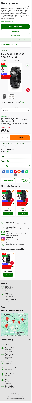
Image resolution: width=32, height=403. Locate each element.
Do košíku (20, 138)
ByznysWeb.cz (20, 398)
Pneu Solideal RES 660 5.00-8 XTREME (22, 204)
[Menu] (29, 44)
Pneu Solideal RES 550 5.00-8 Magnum (8, 204)
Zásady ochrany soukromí (21, 396)
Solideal (7, 151)
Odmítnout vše (15, 31)
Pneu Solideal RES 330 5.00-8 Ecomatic (8, 266)
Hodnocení (3, 60)
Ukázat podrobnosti (15, 35)
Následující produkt (24, 180)
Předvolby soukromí (9, 396)
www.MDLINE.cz (9, 44)
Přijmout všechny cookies (15, 26)
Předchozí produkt (8, 181)
